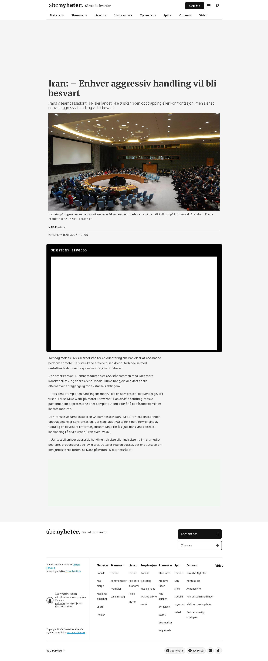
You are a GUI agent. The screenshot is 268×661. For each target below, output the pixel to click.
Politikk (101, 614)
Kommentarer (118, 580)
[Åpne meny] (208, 5)
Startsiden (164, 573)
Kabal (177, 612)
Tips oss (186, 545)
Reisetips (146, 580)
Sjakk (177, 588)
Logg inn (194, 5)
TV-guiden (164, 606)
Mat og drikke (149, 596)
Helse (131, 593)
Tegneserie (165, 630)
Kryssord (179, 604)
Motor (132, 601)
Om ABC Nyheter (196, 573)
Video (203, 15)
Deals (144, 604)
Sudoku (178, 596)
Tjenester (147, 15)
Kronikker (115, 588)
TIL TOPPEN (54, 650)
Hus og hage (148, 588)
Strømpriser (165, 622)
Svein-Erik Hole (73, 571)
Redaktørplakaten (69, 597)
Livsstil (99, 15)
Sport (100, 606)
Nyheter (56, 15)
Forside (101, 573)
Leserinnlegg (117, 596)
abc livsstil (198, 650)
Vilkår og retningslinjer (199, 604)
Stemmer (78, 15)
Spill (166, 15)
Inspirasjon (122, 15)
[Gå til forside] (115, 5)
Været (162, 614)
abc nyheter (177, 650)
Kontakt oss (189, 534)
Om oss (184, 15)
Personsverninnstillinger (199, 596)
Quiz (176, 580)
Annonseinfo (193, 588)
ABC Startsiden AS (76, 632)
